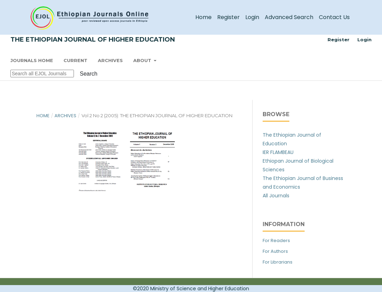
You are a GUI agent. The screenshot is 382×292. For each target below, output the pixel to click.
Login (252, 17)
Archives (110, 60)
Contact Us (334, 17)
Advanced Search (289, 17)
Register (228, 17)
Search (88, 74)
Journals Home (31, 60)
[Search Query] (42, 73)
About (143, 60)
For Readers (276, 240)
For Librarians (277, 262)
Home (203, 17)
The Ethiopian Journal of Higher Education (92, 39)
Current (75, 60)
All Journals (276, 195)
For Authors (275, 251)
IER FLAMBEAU (278, 152)
